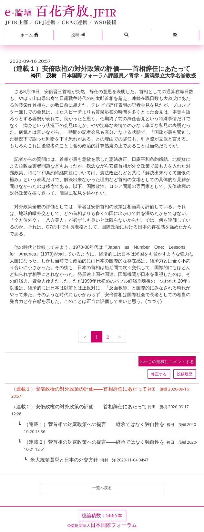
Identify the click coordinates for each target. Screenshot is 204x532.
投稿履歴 (184, 374)
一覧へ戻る (102, 487)
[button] (29, 35)
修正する (159, 374)
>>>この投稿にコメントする (167, 361)
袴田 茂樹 (43, 75)
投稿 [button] (78, 35)
